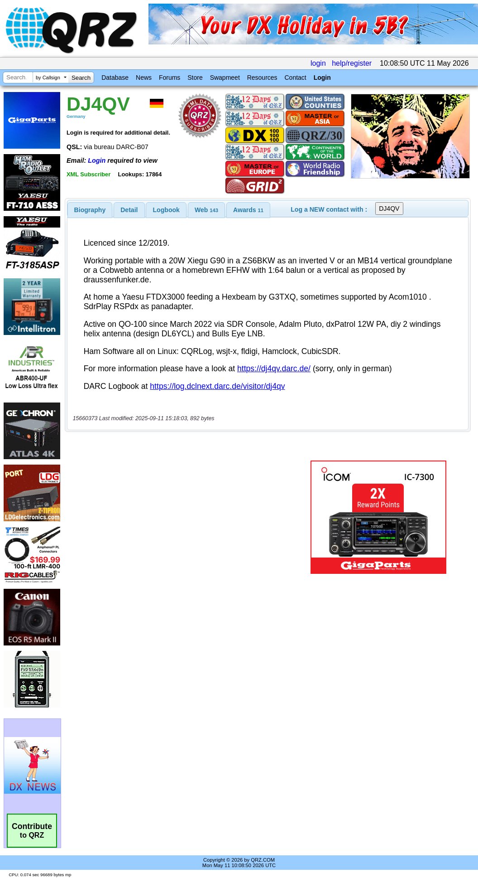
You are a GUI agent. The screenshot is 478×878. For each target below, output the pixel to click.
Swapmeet (225, 77)
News (144, 77)
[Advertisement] (182, 517)
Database (115, 77)
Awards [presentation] (248, 209)
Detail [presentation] (129, 209)
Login (322, 77)
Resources (262, 77)
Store (194, 77)
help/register (352, 63)
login (318, 63)
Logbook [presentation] (166, 209)
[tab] (90, 210)
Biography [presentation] (90, 209)
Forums (169, 77)
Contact (295, 77)
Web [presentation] (206, 209)
